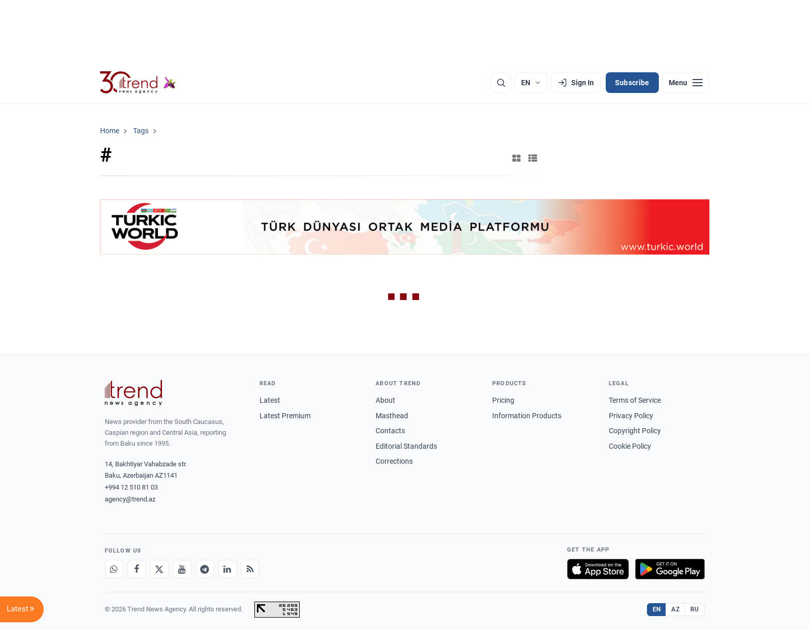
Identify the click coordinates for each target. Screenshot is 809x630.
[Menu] (685, 82)
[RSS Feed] (250, 569)
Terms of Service (635, 400)
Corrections (394, 461)
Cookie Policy (630, 446)
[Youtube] (182, 569)
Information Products (526, 416)
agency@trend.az (130, 499)
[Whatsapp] (114, 569)
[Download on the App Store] (598, 569)
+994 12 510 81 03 (131, 487)
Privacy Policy (631, 416)
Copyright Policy (635, 431)
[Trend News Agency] (134, 393)
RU (694, 609)
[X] (159, 569)
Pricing (503, 400)
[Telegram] (205, 569)
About (385, 400)
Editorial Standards (406, 446)
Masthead (392, 416)
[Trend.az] (138, 82)
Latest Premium (285, 416)
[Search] (501, 82)
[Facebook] (136, 569)
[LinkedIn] (227, 569)
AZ (675, 609)
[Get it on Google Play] (670, 569)
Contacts (390, 431)
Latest (270, 400)
